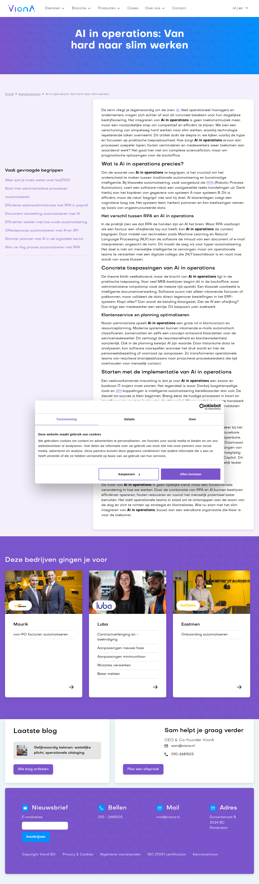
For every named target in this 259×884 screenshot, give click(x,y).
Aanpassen (129, 474)
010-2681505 (182, 754)
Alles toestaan (190, 474)
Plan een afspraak (143, 769)
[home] (22, 8)
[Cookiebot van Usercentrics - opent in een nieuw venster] (202, 407)
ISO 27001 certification (167, 854)
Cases (132, 8)
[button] (55, 8)
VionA (9, 94)
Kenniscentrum (30, 94)
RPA (210, 183)
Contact (179, 8)
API (118, 391)
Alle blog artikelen (33, 769)
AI (177, 110)
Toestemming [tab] (66, 419)
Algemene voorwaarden (120, 854)
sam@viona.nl (183, 746)
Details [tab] (129, 419)
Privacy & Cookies (78, 854)
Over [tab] (192, 419)
